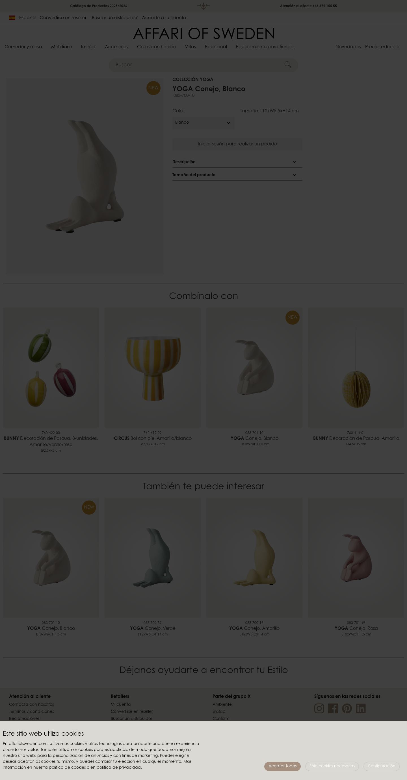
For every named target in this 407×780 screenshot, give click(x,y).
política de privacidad (119, 768)
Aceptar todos (282, 766)
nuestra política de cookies (59, 768)
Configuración (381, 766)
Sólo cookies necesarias (332, 766)
